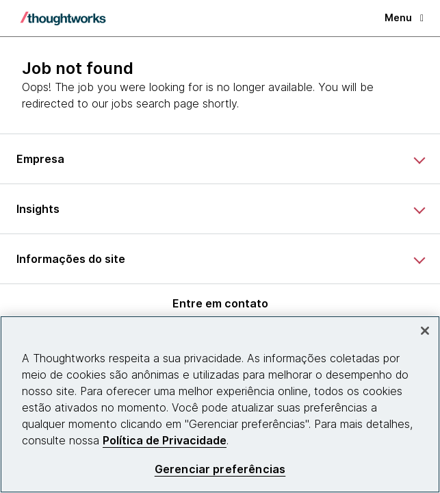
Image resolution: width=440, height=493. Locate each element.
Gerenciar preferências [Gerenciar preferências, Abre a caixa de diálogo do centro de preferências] (220, 469)
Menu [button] (404, 17)
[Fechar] (425, 331)
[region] (220, 404)
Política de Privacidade (165, 440)
